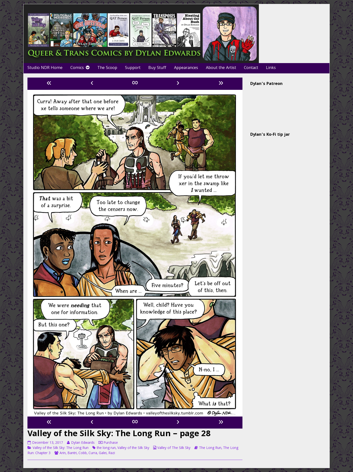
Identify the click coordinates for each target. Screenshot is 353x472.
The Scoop (107, 68)
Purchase (110, 443)
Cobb (82, 453)
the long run (106, 448)
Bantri (72, 453)
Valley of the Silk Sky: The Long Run (60, 448)
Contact (251, 68)
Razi (111, 453)
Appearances (186, 68)
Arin (63, 453)
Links (271, 68)
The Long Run (210, 448)
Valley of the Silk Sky (133, 448)
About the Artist (221, 68)
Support (132, 68)
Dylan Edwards (83, 443)
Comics (77, 68)
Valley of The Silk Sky (173, 448)
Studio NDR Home (45, 68)
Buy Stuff (157, 68)
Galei (103, 453)
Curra (92, 453)
